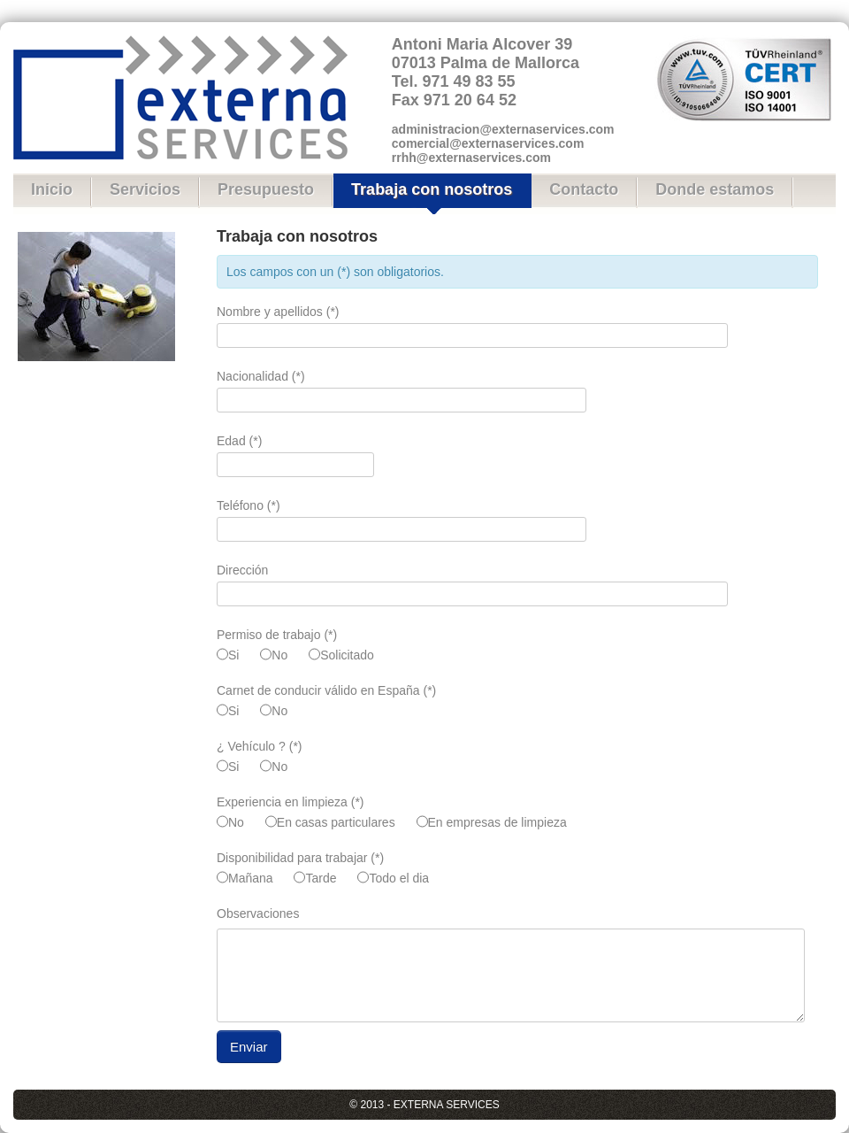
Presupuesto (266, 189)
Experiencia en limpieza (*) (290, 802)
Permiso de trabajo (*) (277, 635)
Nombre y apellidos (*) (278, 311)
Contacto (583, 189)
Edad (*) (239, 441)
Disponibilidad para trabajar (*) (300, 858)
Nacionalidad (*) (261, 376)
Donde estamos (714, 189)
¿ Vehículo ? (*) (259, 746)
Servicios (145, 189)
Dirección (242, 570)
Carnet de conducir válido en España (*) (326, 690)
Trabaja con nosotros (431, 189)
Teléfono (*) (248, 505)
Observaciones (258, 913)
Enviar (249, 1046)
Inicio (52, 189)
